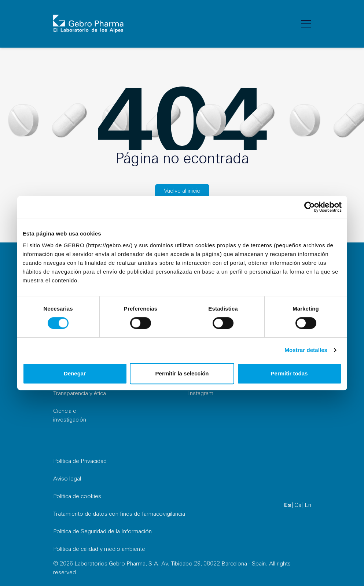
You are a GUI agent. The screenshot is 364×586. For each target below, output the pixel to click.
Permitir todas (289, 373)
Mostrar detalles (305, 350)
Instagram (200, 394)
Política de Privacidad (80, 461)
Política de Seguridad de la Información (102, 532)
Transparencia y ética (79, 394)
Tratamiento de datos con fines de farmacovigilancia (119, 514)
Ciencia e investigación (69, 415)
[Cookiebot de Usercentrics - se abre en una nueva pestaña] (309, 206)
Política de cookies (77, 497)
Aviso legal (67, 479)
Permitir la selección (182, 373)
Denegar (75, 373)
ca (297, 505)
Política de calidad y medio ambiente (99, 549)
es (287, 505)
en (308, 505)
